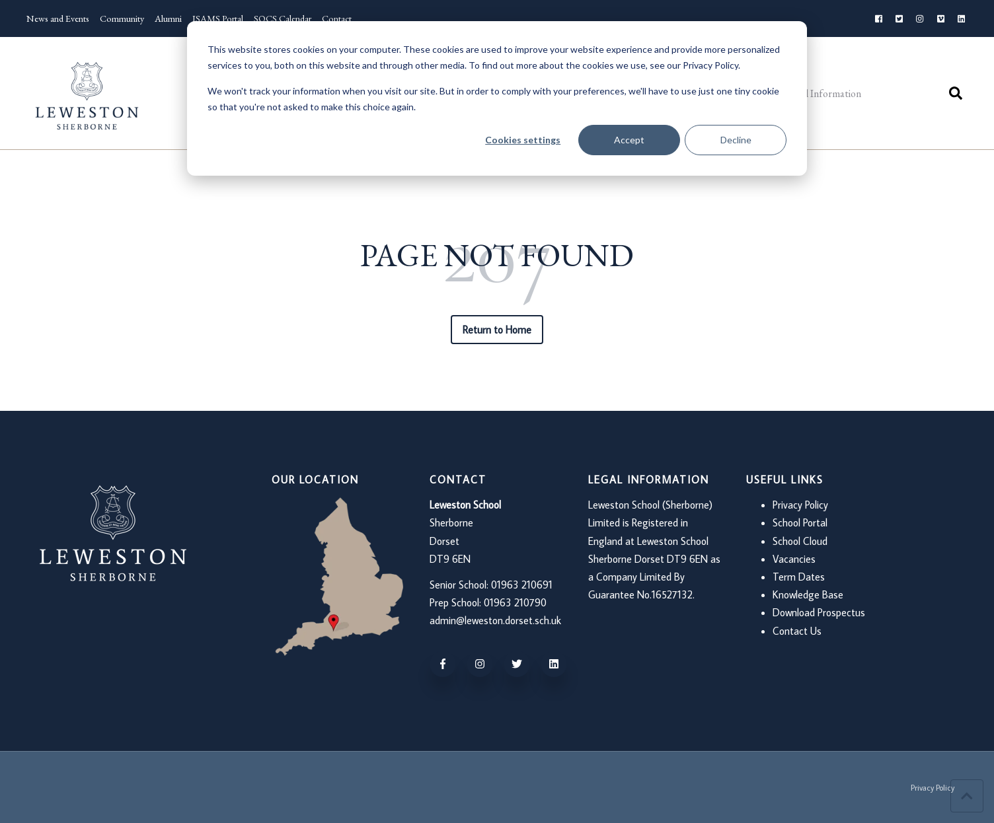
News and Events (57, 18)
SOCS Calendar (282, 18)
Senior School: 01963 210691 (491, 584)
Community (122, 18)
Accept (629, 139)
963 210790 (520, 602)
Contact (337, 18)
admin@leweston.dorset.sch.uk (495, 620)
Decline (735, 139)
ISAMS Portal (217, 18)
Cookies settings (522, 139)
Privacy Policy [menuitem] (932, 787)
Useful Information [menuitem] (820, 93)
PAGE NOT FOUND (497, 255)
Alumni (168, 18)
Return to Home (497, 329)
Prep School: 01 (462, 602)
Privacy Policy (800, 504)
